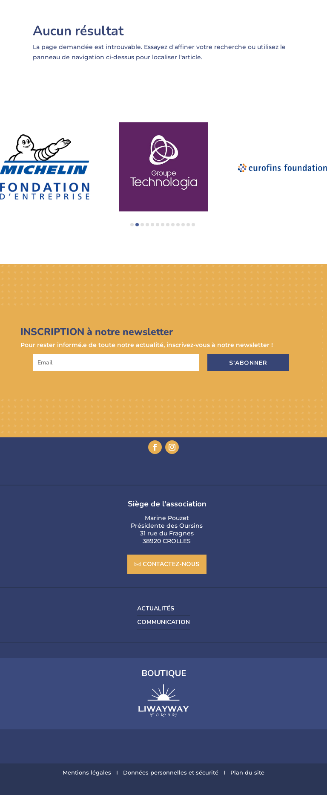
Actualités (155, 609)
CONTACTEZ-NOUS (171, 564)
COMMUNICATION (163, 622)
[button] (132, 224)
